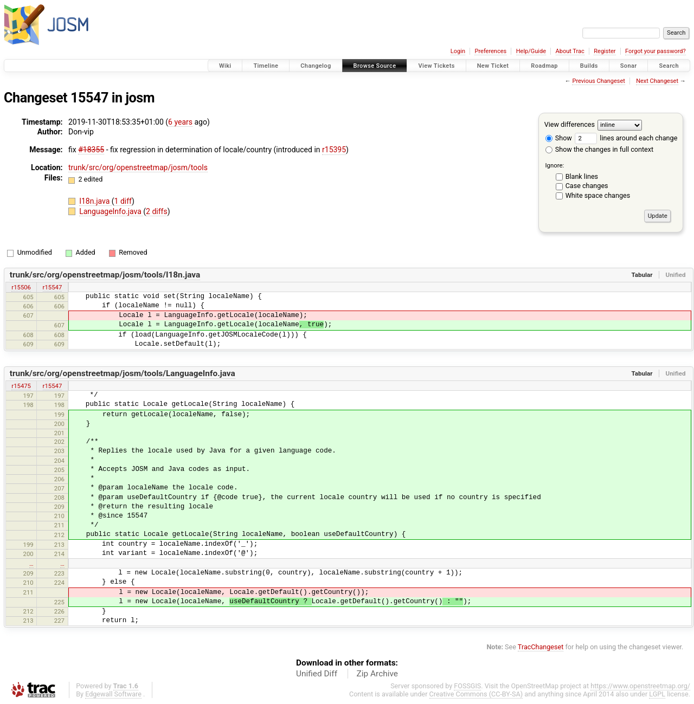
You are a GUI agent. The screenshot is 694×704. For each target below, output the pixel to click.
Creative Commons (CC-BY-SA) (476, 694)
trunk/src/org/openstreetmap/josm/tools (138, 167)
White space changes (598, 195)
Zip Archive (377, 674)
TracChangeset (541, 647)
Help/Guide (531, 51)
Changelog (315, 65)
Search (669, 65)
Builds (589, 65)
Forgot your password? (655, 51)
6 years (180, 122)
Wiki (225, 65)
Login (458, 51)
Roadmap (544, 65)
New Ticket (493, 65)
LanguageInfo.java (111, 211)
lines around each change (626, 138)
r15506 (21, 287)
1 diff (123, 201)
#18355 (91, 149)
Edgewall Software (113, 694)
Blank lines (582, 176)
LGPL (657, 694)
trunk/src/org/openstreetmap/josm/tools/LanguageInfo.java (122, 373)
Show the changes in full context (599, 149)
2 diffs (157, 211)
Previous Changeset (598, 81)
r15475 (21, 386)
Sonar (628, 65)
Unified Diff (316, 674)
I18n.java (95, 201)
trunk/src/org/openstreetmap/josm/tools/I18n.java (105, 275)
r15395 (334, 149)
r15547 (52, 287)
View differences (569, 124)
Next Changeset (657, 81)
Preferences (490, 51)
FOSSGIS (467, 686)
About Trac (570, 51)
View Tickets (436, 65)
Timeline (265, 65)
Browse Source (375, 65)
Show (558, 138)
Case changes (587, 186)
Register (604, 51)
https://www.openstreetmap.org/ (640, 686)
